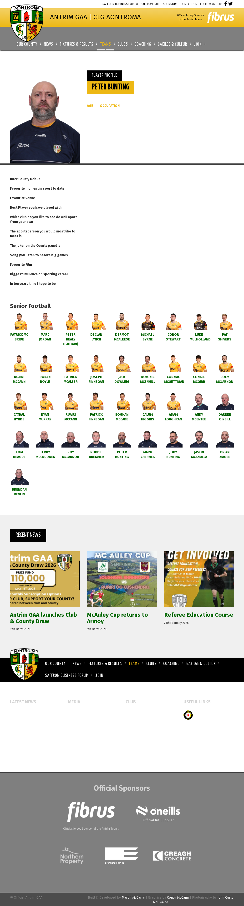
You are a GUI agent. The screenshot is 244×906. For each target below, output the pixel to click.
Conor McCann (178, 898)
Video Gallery (78, 728)
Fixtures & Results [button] (76, 44)
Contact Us (189, 4)
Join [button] (198, 44)
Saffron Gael (150, 4)
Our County (55, 664)
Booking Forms (137, 728)
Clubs (151, 664)
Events (73, 713)
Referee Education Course (30, 733)
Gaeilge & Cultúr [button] (172, 44)
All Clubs (133, 713)
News (77, 664)
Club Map (133, 720)
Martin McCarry (133, 898)
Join (99, 676)
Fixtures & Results (105, 664)
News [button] (48, 44)
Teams (134, 664)
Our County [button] (26, 44)
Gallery (73, 720)
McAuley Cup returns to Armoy (33, 725)
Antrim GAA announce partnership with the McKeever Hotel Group (33, 745)
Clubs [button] (123, 44)
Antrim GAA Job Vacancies (29, 757)
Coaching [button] (143, 44)
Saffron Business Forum (120, 4)
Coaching (171, 664)
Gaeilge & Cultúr (201, 664)
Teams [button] (105, 44)
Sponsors (170, 4)
